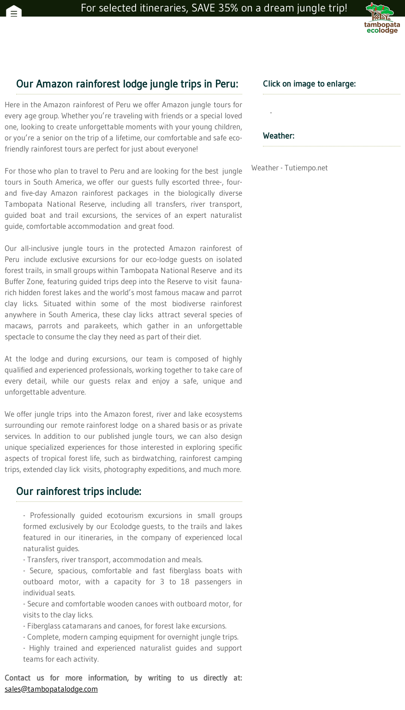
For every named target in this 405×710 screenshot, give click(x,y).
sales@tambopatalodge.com (51, 688)
